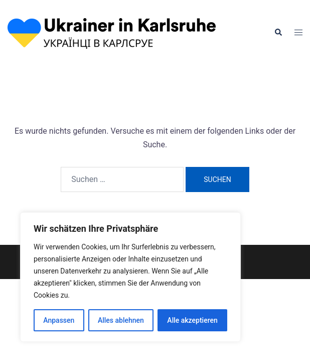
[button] (278, 33)
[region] (130, 277)
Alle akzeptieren (192, 320)
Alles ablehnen (121, 320)
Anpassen (58, 320)
